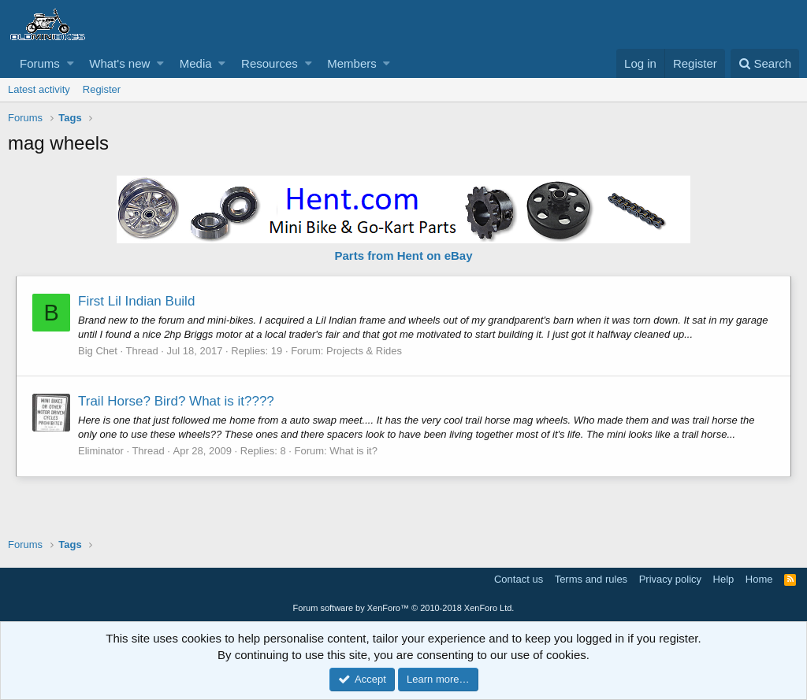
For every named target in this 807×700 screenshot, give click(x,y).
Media (196, 63)
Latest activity (39, 89)
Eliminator (101, 451)
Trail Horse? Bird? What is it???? (176, 401)
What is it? (353, 451)
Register (102, 89)
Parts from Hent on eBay (403, 255)
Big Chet (97, 351)
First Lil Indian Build (136, 301)
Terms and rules (591, 579)
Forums (40, 63)
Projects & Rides (364, 351)
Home (759, 579)
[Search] (765, 63)
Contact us (518, 579)
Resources (269, 63)
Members (352, 63)
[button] (70, 63)
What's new (119, 63)
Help (723, 579)
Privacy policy (670, 579)
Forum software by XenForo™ (404, 608)
